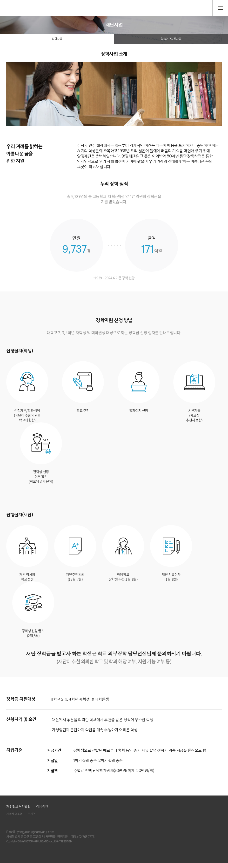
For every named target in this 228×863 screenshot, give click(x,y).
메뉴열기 (220, 8)
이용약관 (42, 807)
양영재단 (18, 8)
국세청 (31, 814)
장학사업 (57, 39)
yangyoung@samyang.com (35, 831)
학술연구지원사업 (171, 39)
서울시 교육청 (14, 814)
